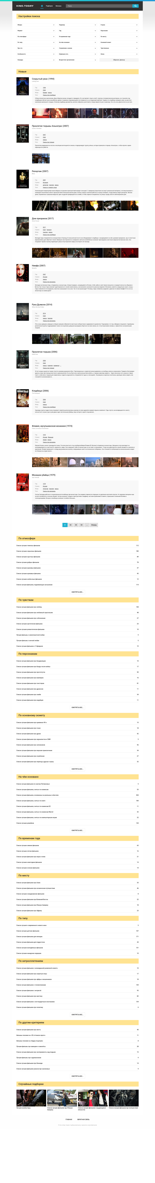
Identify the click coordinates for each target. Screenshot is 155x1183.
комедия (50, 365)
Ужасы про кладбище (49, 95)
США (44, 90)
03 (76, 525)
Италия (45, 277)
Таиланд (49, 230)
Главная (69, 1119)
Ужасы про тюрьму (48, 142)
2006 (44, 360)
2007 (44, 135)
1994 (44, 87)
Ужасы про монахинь (49, 282)
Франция (50, 437)
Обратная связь (83, 1119)
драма (45, 440)
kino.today (62, 1125)
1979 (44, 484)
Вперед (93, 525)
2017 (44, 227)
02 (70, 525)
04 (81, 525)
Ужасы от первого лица (50, 187)
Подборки (49, 6)
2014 (44, 313)
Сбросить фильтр (119, 60)
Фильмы (59, 6)
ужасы (50, 92)
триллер (51, 185)
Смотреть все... (77, 592)
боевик (45, 92)
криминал (56, 365)
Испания (45, 182)
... (60, 365)
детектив (45, 185)
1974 (44, 435)
